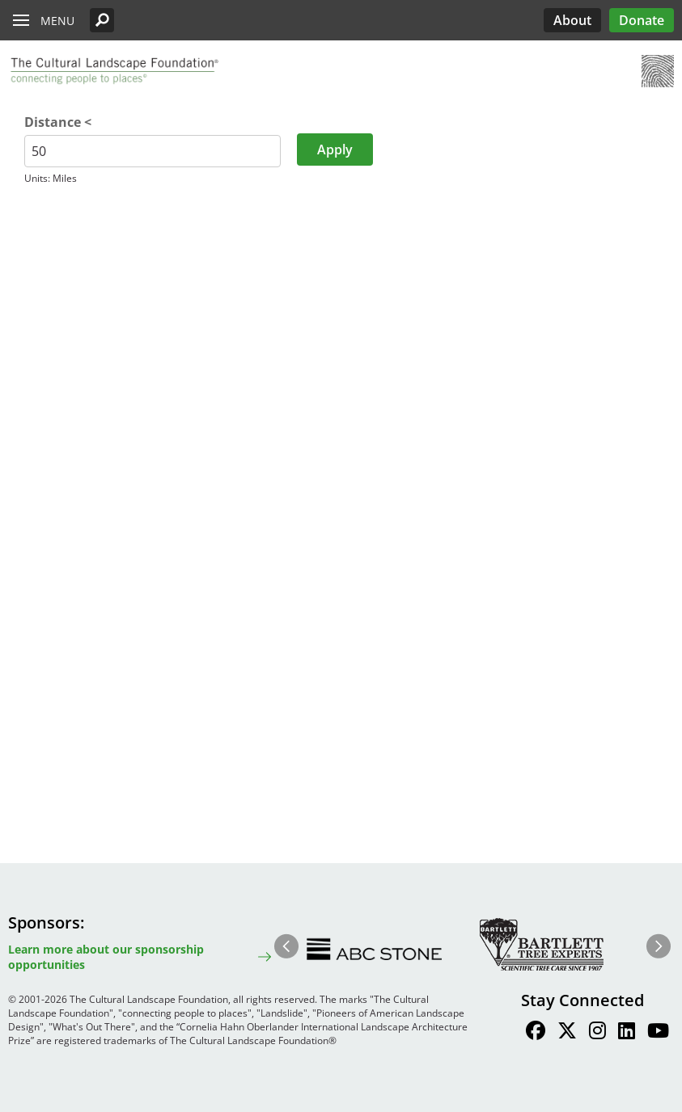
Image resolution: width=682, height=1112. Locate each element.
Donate (641, 20)
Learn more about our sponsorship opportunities (106, 956)
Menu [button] (57, 20)
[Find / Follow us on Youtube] (658, 1033)
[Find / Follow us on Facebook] (535, 1033)
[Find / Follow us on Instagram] (597, 1033)
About (572, 20)
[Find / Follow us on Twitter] (567, 1033)
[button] (102, 20)
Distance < (57, 122)
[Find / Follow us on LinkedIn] (626, 1033)
